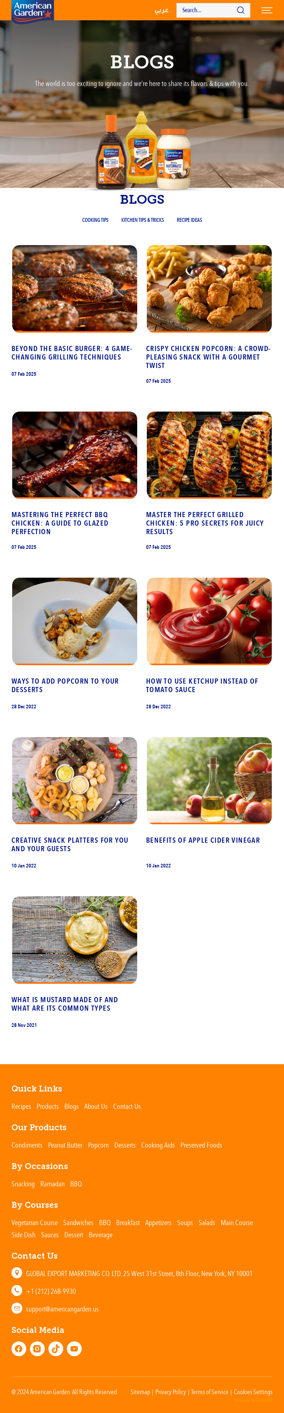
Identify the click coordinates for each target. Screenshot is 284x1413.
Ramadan (52, 1184)
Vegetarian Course (34, 1222)
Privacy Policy (170, 1391)
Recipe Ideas (189, 220)
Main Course (237, 1222)
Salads (207, 1222)
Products (48, 1106)
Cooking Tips (95, 220)
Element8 (264, 1400)
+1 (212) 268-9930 (51, 1291)
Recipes (21, 1106)
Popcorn (98, 1145)
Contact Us (127, 1106)
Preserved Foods (201, 1145)
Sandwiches (78, 1222)
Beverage (100, 1234)
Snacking (23, 1184)
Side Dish (23, 1234)
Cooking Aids (158, 1145)
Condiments (27, 1145)
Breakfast (128, 1222)
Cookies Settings (253, 1391)
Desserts (125, 1145)
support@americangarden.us (62, 1309)
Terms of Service (210, 1391)
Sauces (50, 1234)
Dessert (73, 1234)
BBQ (76, 1184)
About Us (96, 1106)
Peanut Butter (65, 1145)
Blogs (71, 1106)
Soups (185, 1222)
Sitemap (140, 1391)
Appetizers (158, 1222)
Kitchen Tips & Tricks (142, 220)
